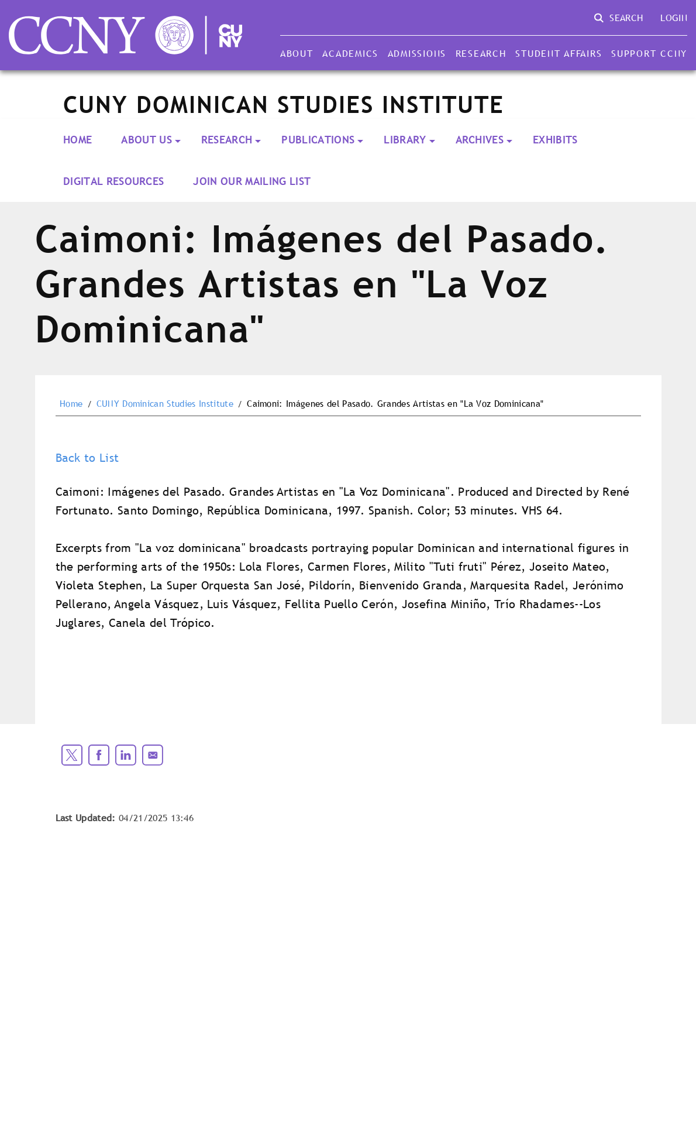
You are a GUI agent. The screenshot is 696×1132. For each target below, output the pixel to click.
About (296, 53)
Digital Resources (113, 181)
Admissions (417, 53)
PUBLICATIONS (317, 139)
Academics (350, 53)
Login (673, 17)
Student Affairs (558, 53)
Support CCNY (649, 53)
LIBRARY (405, 139)
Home (77, 139)
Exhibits (555, 139)
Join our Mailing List (252, 181)
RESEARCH (227, 139)
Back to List (87, 457)
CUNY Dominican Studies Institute (165, 404)
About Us (146, 139)
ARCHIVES (480, 139)
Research (481, 53)
